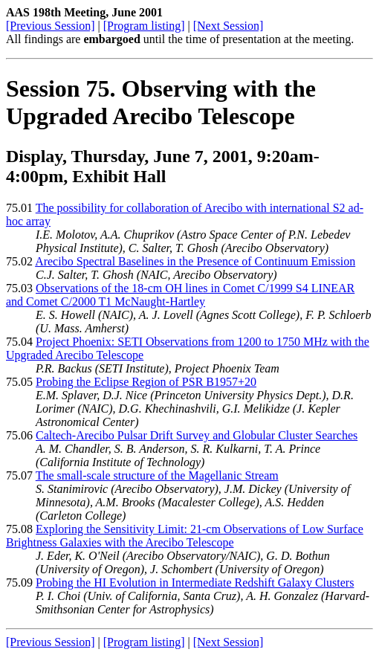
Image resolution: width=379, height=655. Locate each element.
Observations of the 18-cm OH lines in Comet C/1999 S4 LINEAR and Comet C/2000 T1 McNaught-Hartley (180, 295)
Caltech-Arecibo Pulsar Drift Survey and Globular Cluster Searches (196, 435)
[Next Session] (228, 25)
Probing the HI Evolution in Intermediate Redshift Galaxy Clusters (195, 582)
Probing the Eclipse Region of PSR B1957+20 (146, 381)
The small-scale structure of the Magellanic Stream (157, 475)
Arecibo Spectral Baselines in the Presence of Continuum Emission (195, 261)
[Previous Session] (50, 25)
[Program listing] (144, 25)
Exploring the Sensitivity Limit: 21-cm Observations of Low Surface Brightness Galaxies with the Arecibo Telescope (184, 536)
